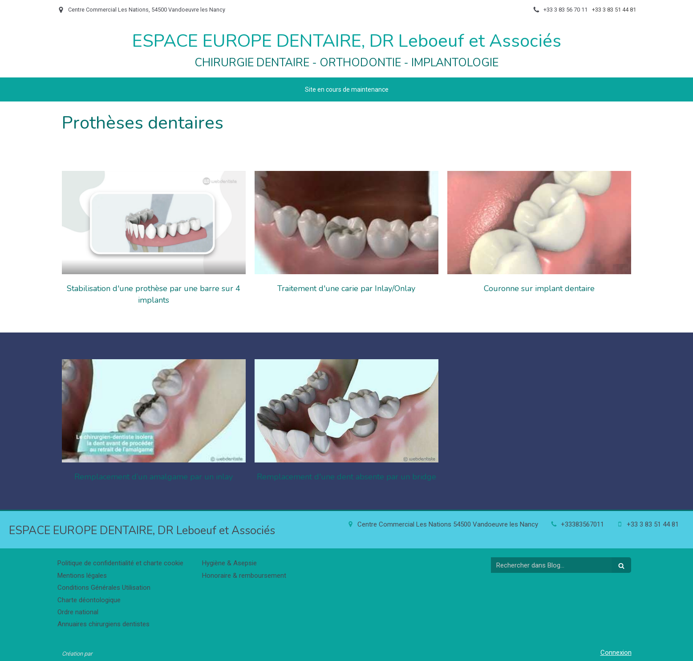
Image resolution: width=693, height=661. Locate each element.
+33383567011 (582, 524)
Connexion (616, 653)
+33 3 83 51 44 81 (653, 524)
